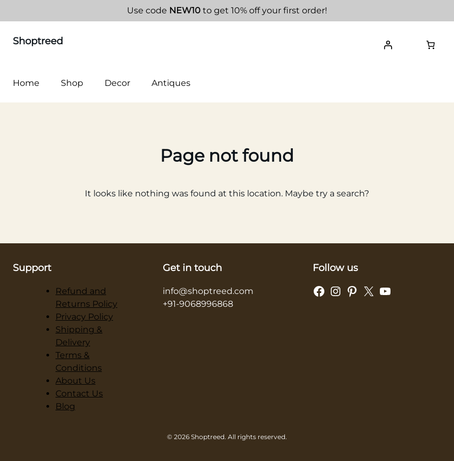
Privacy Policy (84, 317)
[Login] (388, 44)
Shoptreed (38, 41)
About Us (75, 381)
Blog (65, 406)
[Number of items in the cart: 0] (430, 44)
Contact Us (79, 393)
